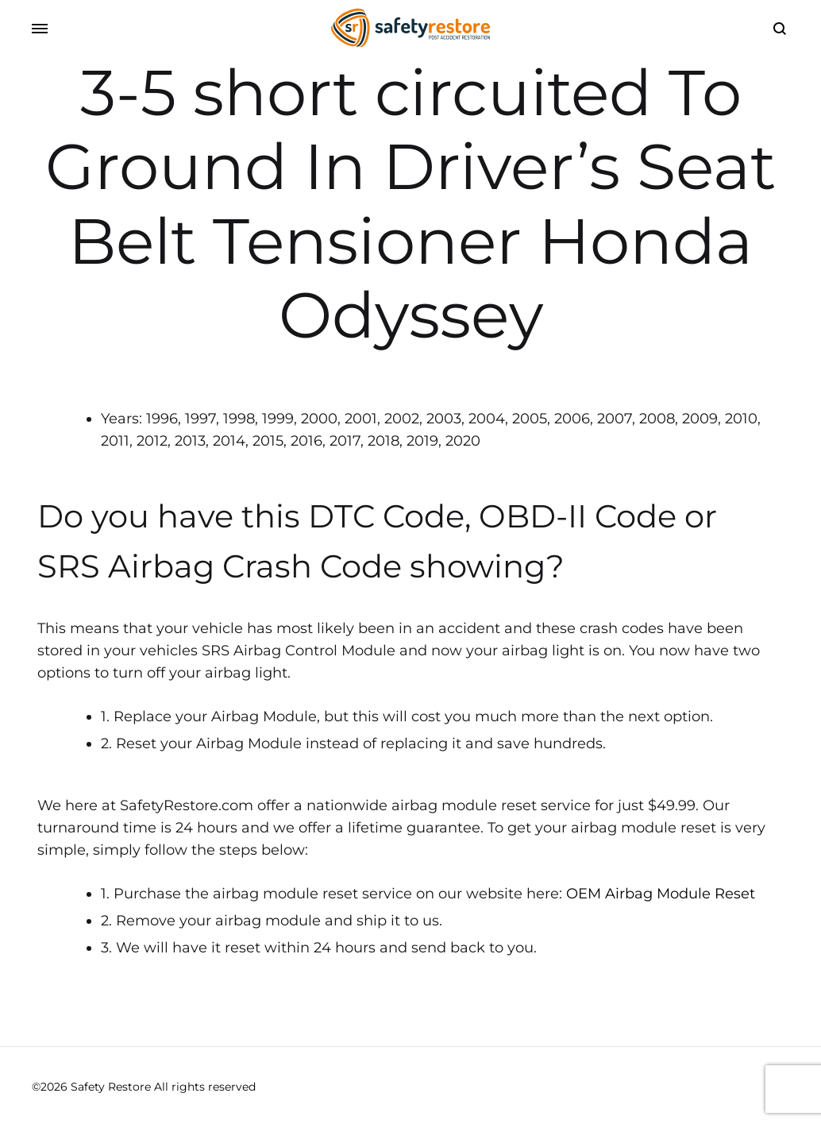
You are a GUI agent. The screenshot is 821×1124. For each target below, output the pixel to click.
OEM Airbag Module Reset (660, 893)
